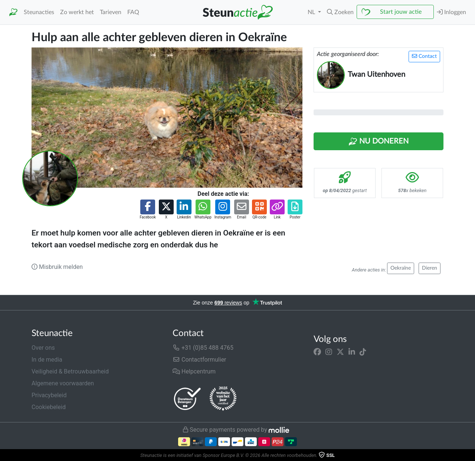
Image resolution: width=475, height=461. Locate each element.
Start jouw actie (401, 12)
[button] (340, 12)
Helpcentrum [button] (194, 371)
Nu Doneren (378, 141)
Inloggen (451, 12)
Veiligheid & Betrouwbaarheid (70, 371)
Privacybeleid (49, 395)
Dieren (429, 268)
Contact (424, 56)
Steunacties (39, 12)
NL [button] (312, 12)
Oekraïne (400, 268)
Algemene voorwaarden (63, 383)
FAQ (133, 12)
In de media (47, 359)
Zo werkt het (77, 12)
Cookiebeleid (49, 407)
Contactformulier (199, 359)
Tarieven (110, 12)
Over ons (43, 347)
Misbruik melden (57, 266)
